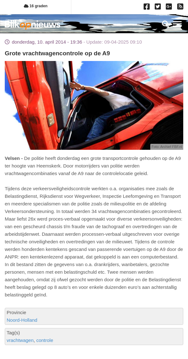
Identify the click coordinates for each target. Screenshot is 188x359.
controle (44, 340)
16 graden (36, 6)
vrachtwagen (20, 340)
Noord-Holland (22, 320)
